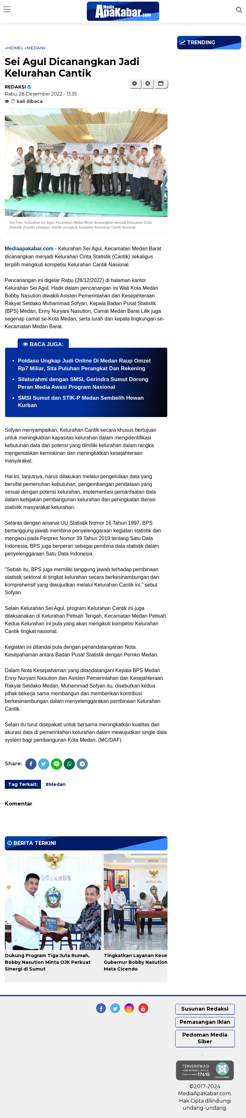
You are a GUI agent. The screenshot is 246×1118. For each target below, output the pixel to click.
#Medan (55, 784)
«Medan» (35, 47)
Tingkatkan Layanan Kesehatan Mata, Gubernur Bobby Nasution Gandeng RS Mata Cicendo (151, 962)
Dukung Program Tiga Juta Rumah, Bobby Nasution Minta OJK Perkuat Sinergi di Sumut (48, 962)
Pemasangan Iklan (205, 1022)
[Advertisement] (211, 91)
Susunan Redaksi (204, 1009)
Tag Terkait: (23, 784)
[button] (161, 83)
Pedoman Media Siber (204, 1038)
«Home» (14, 47)
